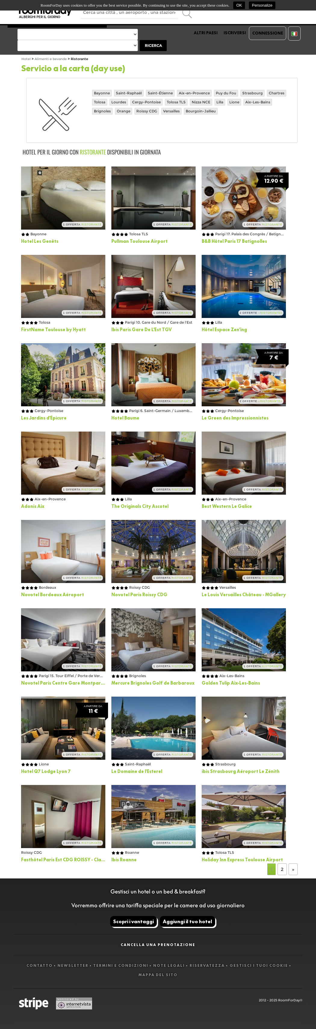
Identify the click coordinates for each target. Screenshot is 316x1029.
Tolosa (99, 102)
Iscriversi (235, 32)
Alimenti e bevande (51, 59)
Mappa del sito (158, 975)
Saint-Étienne (160, 93)
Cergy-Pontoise (146, 102)
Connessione (267, 33)
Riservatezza (207, 965)
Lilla (219, 102)
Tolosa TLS (176, 102)
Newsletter (72, 965)
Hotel (26, 59)
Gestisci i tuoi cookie (259, 965)
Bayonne (102, 93)
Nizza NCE (201, 102)
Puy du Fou (226, 93)
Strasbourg (252, 93)
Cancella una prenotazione (158, 944)
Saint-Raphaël (129, 93)
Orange (123, 111)
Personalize (262, 5)
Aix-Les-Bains (257, 102)
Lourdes (118, 102)
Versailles (171, 111)
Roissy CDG (146, 111)
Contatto (39, 965)
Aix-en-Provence (194, 93)
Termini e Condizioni (120, 965)
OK (239, 5)
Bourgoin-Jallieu (201, 111)
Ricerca (153, 45)
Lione (234, 102)
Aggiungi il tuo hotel (187, 921)
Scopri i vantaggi (133, 921)
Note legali (169, 965)
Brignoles (102, 111)
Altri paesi (206, 32)
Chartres (276, 93)
